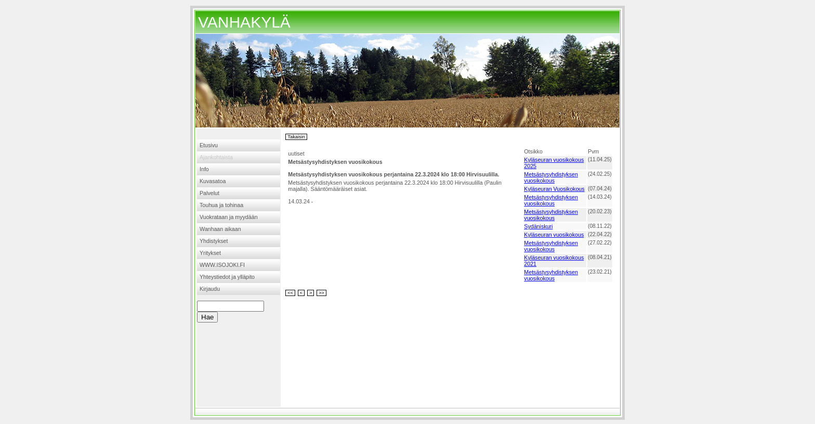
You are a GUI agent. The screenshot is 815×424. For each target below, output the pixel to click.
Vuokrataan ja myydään (229, 217)
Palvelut (209, 193)
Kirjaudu (210, 289)
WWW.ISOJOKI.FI (222, 265)
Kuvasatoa (213, 181)
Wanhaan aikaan (220, 229)
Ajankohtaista (216, 157)
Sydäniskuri (538, 226)
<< (290, 292)
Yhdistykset (214, 241)
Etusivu (209, 145)
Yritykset (210, 253)
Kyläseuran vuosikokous (554, 235)
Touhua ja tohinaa (221, 205)
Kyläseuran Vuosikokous (554, 189)
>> (321, 292)
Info (204, 169)
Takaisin (296, 136)
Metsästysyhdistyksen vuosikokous (551, 177)
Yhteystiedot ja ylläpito (227, 277)
